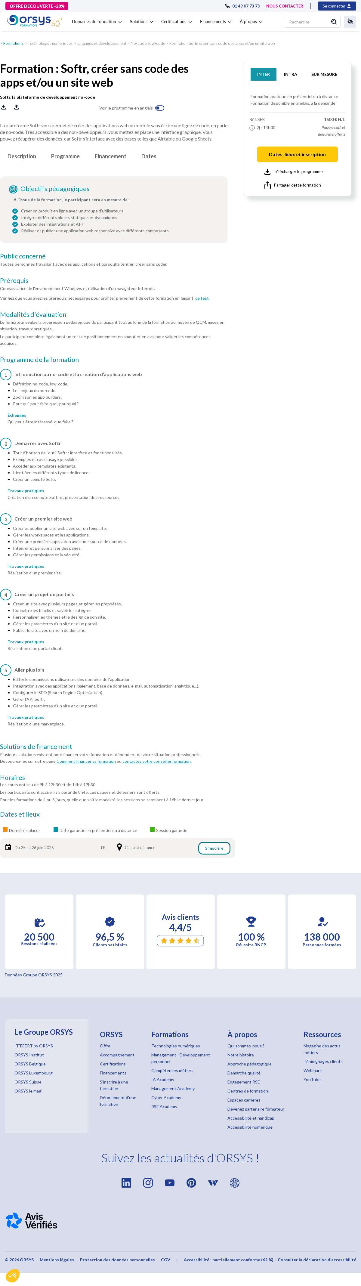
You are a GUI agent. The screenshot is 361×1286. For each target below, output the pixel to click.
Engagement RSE (243, 1081)
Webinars (313, 1070)
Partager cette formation (292, 185)
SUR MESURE (324, 74)
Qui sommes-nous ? (245, 1045)
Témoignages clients (323, 1061)
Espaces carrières (244, 1099)
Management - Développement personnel (180, 1058)
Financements (113, 1072)
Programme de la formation (39, 359)
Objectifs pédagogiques (54, 188)
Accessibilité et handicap (250, 1118)
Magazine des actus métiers (322, 1049)
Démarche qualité (244, 1072)
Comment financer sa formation (86, 761)
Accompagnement (117, 1054)
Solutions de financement (36, 746)
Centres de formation (247, 1090)
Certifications (113, 1063)
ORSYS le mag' (28, 1090)
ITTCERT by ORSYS (33, 1045)
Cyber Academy (166, 1097)
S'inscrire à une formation (114, 1085)
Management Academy (173, 1088)
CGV (165, 1259)
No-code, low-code (148, 43)
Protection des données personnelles (117, 1259)
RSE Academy (164, 1106)
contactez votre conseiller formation (156, 761)
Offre (105, 1045)
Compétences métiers (172, 1070)
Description (22, 156)
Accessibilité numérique (250, 1127)
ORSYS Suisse (28, 1081)
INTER (263, 74)
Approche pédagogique (249, 1063)
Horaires (12, 777)
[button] (12, 1276)
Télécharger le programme (293, 172)
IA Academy (162, 1079)
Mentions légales (57, 1259)
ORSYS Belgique (30, 1063)
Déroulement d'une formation (118, 1101)
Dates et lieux (20, 814)
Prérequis (14, 280)
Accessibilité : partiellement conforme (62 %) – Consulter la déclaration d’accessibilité (270, 1259)
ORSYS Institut (29, 1054)
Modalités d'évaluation (33, 314)
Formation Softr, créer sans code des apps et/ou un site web (222, 43)
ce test (202, 298)
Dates (148, 156)
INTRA (290, 74)
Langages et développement (101, 43)
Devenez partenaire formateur (255, 1108)
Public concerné (23, 256)
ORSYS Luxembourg (33, 1072)
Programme (65, 156)
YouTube (312, 1079)
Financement (110, 156)
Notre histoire (240, 1054)
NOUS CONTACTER (284, 6)
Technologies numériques (50, 43)
